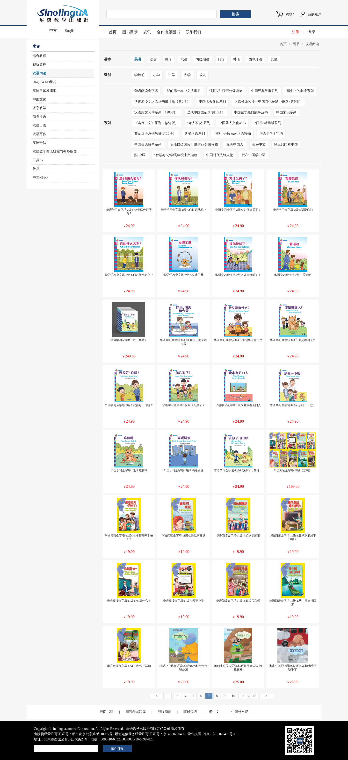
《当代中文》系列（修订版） (156, 123)
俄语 (184, 59)
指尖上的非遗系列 (300, 91)
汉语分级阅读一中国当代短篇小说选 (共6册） (268, 101)
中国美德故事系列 (147, 144)
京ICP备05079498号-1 (219, 734)
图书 (296, 44)
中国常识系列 (286, 112)
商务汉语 (39, 117)
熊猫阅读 (164, 712)
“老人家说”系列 (198, 123)
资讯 (147, 32)
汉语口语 (39, 125)
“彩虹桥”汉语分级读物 (225, 91)
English (70, 30)
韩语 (236, 59)
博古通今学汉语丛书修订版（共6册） (162, 101)
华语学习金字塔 (271, 133)
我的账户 (314, 14)
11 (242, 696)
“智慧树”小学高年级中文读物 (175, 155)
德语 (168, 59)
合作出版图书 (168, 32)
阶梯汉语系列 (195, 133)
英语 (137, 59)
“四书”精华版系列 (267, 123)
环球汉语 (190, 712)
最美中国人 (234, 144)
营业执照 (194, 734)
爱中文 (214, 712)
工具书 (38, 160)
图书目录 (130, 32)
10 (233, 696)
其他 (274, 59)
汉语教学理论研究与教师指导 (55, 151)
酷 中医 (139, 155)
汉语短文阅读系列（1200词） (156, 112)
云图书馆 (106, 712)
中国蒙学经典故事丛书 (251, 112)
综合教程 (39, 56)
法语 (153, 59)
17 (254, 696)
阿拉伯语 (202, 59)
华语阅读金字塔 (146, 91)
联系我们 (193, 32)
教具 (36, 169)
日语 (221, 59)
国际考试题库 (135, 712)
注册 (295, 32)
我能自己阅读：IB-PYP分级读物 (194, 144)
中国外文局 (239, 712)
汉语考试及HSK (44, 90)
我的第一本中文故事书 (184, 91)
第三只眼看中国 (286, 144)
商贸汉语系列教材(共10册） (155, 133)
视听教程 (39, 64)
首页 (112, 32)
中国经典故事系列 (264, 91)
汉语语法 (39, 143)
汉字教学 (39, 108)
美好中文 (259, 144)
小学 (156, 75)
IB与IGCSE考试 (44, 82)
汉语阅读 (39, 73)
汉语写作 (39, 134)
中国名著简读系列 (212, 101)
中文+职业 (40, 177)
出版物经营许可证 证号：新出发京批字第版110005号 (73, 734)
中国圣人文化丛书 (232, 123)
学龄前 (139, 75)
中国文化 (39, 99)
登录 (312, 32)
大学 (187, 75)
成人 (202, 75)
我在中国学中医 (253, 155)
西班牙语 (255, 59)
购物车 (291, 14)
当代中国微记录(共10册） (206, 112)
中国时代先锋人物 (219, 155)
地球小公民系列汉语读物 (232, 133)
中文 (53, 30)
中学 (171, 75)
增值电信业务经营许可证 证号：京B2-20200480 (150, 734)
